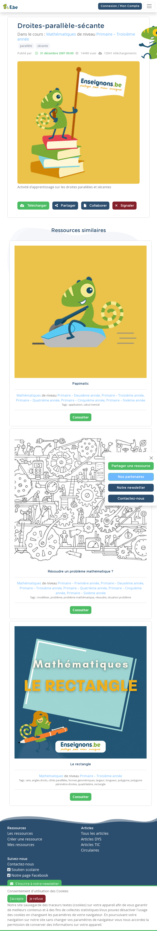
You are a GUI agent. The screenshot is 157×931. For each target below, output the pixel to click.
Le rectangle (80, 764)
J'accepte (17, 898)
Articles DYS (91, 839)
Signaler (124, 205)
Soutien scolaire (23, 869)
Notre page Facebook (27, 875)
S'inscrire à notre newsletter (34, 883)
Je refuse (36, 898)
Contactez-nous (131, 498)
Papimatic (80, 383)
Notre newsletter (131, 487)
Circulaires (90, 850)
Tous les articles (95, 833)
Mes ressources (20, 844)
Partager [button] (65, 205)
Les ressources (20, 833)
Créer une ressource (24, 839)
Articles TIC (90, 844)
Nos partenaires (131, 476)
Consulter (81, 417)
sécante (42, 46)
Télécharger (33, 205)
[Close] (151, 457)
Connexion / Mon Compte (120, 6)
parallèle (26, 46)
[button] (95, 206)
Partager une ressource (131, 465)
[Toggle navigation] (149, 6)
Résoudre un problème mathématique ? (80, 571)
